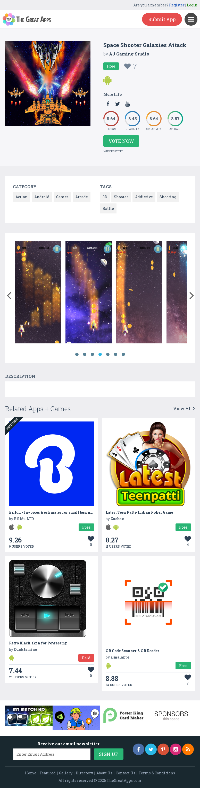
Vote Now (121, 141)
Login (192, 5)
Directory (84, 773)
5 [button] (107, 354)
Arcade (81, 196)
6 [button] (115, 354)
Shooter (121, 196)
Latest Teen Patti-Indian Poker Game (139, 512)
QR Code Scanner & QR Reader (132, 650)
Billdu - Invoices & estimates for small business (52, 512)
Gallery (65, 773)
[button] (9, 294)
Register (177, 5)
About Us (104, 773)
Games (62, 196)
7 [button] (123, 354)
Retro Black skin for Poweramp (38, 643)
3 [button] (92, 354)
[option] (38, 293)
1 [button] (76, 354)
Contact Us (125, 773)
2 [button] (84, 354)
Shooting (168, 196)
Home (30, 773)
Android (41, 196)
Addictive (144, 196)
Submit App (162, 19)
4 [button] (100, 354)
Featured (48, 773)
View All (184, 408)
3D (105, 196)
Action (21, 196)
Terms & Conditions (157, 773)
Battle (108, 208)
